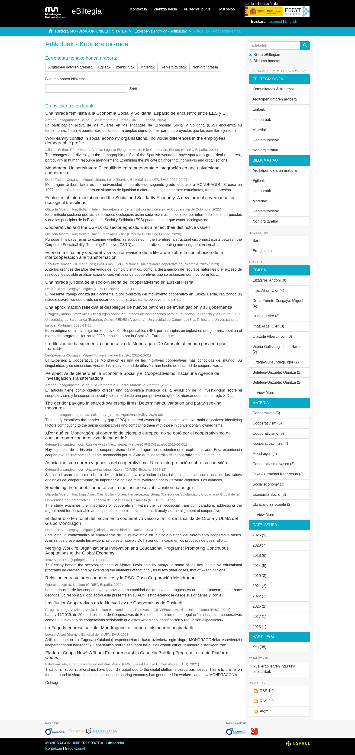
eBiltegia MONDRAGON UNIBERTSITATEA (91, 31)
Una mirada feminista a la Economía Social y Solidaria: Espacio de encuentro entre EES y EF (136, 113)
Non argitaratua (205, 67)
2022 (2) (260, 596)
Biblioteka (115, 743)
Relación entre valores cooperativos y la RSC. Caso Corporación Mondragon (120, 577)
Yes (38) (259, 647)
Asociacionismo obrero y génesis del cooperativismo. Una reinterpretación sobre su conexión (136, 462)
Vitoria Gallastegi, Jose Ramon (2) (278, 349)
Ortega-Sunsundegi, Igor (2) (276, 362)
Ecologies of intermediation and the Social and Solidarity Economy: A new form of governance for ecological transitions (140, 200)
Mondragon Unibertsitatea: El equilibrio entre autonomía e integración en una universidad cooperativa (132, 170)
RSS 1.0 (263, 691)
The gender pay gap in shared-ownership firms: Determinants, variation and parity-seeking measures (133, 405)
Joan (133, 88)
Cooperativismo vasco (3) (274, 464)
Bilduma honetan (265, 61)
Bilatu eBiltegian (264, 55)
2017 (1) (260, 617)
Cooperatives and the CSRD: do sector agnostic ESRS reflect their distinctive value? (127, 227)
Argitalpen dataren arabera (70, 67)
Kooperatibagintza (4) (270, 443)
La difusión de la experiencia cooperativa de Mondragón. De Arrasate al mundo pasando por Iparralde (135, 346)
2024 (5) (260, 566)
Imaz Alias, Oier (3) (268, 326)
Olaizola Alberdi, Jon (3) (272, 336)
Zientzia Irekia (165, 9)
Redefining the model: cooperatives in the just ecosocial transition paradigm (119, 487)
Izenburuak (125, 67)
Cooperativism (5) (267, 423)
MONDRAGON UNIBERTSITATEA (74, 743)
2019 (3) (260, 576)
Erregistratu (262, 251)
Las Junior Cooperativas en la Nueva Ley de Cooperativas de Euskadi (113, 602)
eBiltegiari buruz (197, 9)
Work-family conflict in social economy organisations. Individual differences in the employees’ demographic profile (135, 141)
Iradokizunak (75, 748)
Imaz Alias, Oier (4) (268, 290)
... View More (263, 393)
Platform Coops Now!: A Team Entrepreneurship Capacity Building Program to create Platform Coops (136, 655)
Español (275, 21)
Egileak (104, 67)
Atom (260, 711)
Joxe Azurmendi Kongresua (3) (278, 474)
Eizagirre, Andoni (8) (269, 280)
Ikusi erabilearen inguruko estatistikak (274, 669)
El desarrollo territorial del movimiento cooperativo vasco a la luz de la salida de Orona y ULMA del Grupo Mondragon (141, 521)
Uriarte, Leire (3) (266, 316)
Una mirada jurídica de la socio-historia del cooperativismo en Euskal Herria (119, 282)
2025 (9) (260, 535)
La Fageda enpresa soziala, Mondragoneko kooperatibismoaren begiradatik (119, 627)
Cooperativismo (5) (268, 433)
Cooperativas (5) (266, 413)
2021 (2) (260, 586)
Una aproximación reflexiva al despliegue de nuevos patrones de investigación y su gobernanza (138, 307)
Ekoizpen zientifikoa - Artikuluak (161, 31)
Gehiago (52, 683)
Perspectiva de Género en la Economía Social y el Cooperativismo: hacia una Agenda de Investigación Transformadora (132, 376)
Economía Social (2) (269, 494)
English (291, 21)
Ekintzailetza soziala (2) (272, 504)
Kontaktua (138, 9)
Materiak (147, 67)
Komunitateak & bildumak (274, 89)
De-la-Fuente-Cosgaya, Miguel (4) (278, 303)
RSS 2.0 (263, 701)
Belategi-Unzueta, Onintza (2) (277, 372)
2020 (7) (260, 545)
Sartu (257, 241)
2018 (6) (260, 555)
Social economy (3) (268, 484)
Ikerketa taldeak (173, 67)
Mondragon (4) (265, 454)
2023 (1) (260, 627)
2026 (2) (260, 606)
